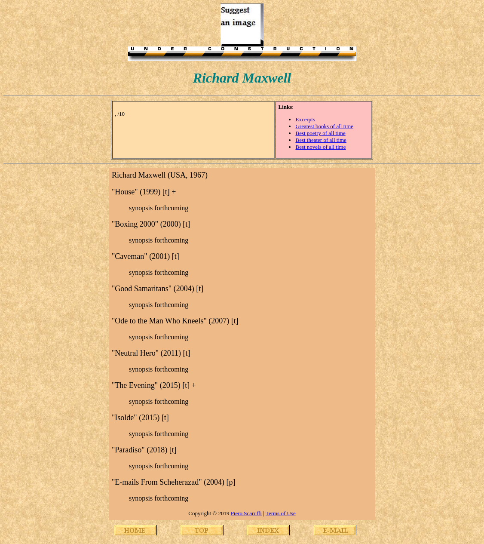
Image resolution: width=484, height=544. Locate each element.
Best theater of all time (320, 140)
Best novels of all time (320, 147)
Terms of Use (281, 513)
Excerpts (305, 119)
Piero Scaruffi (246, 513)
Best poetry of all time (320, 133)
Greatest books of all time (324, 126)
